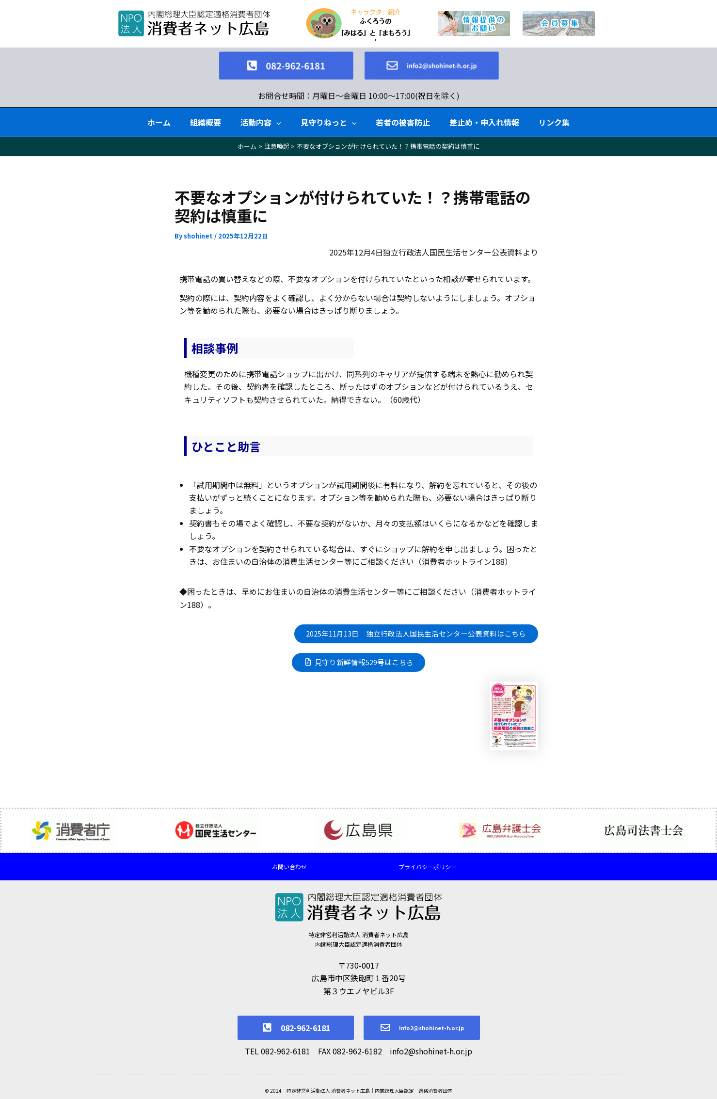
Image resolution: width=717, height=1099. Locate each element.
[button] (276, 112)
